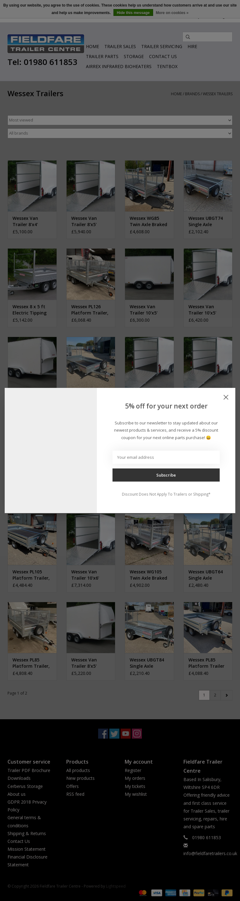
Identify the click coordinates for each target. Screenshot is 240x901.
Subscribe (166, 475)
